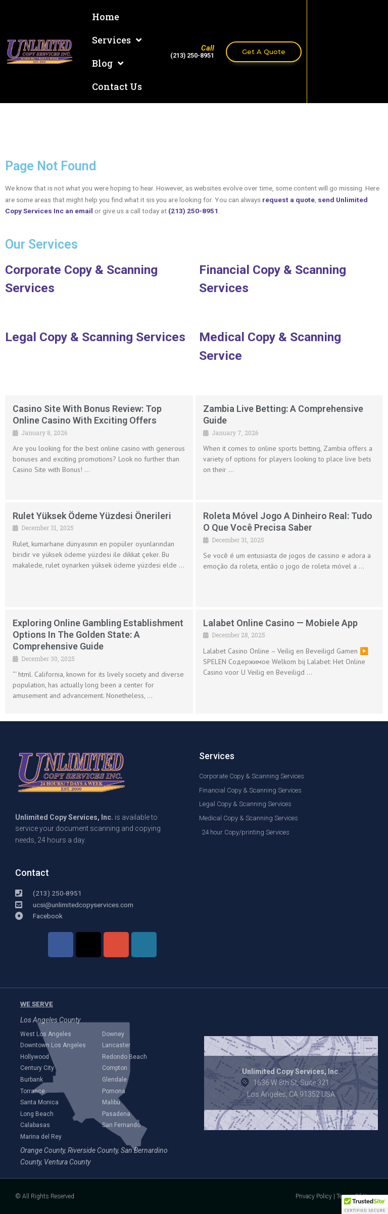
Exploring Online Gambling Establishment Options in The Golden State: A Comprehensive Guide (98, 635)
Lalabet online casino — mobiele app (280, 623)
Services (116, 40)
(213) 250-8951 (193, 211)
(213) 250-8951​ (192, 55)
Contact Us (117, 86)
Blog (107, 63)
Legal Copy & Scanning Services (95, 337)
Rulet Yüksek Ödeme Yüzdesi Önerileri (92, 515)
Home (105, 17)
